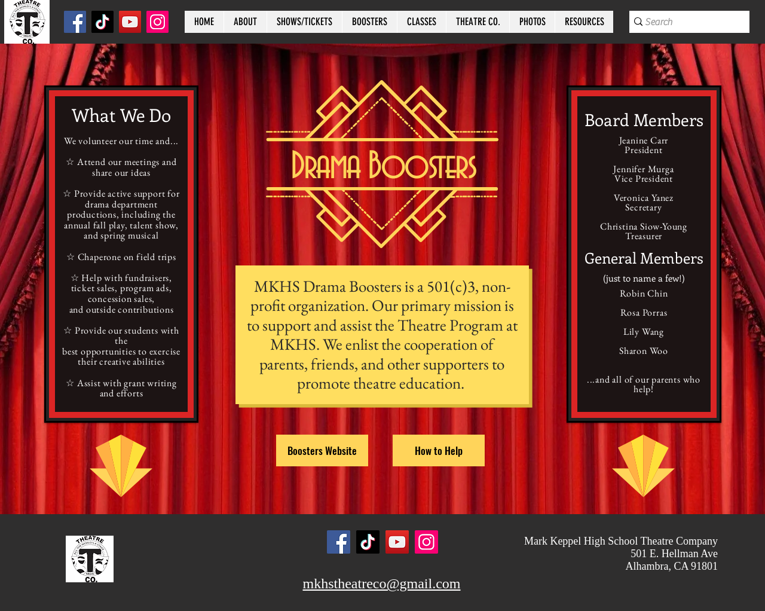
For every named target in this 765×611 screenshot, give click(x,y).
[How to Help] (439, 450)
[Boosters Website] (322, 450)
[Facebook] (75, 22)
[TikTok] (102, 22)
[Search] (683, 22)
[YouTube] (130, 22)
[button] (245, 22)
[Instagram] (157, 22)
